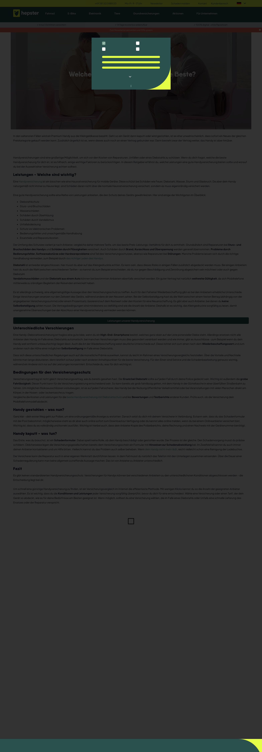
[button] (131, 76)
